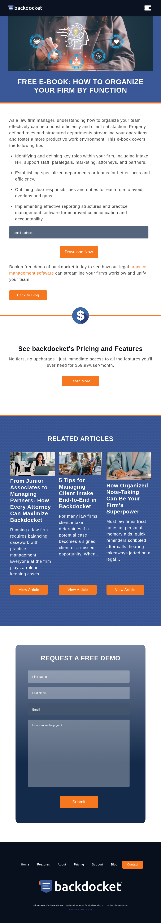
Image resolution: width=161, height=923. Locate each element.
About (62, 864)
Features (43, 864)
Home (24, 864)
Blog (115, 864)
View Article (29, 590)
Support (98, 864)
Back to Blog (28, 295)
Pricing (79, 864)
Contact (133, 864)
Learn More (81, 381)
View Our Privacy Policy (80, 909)
